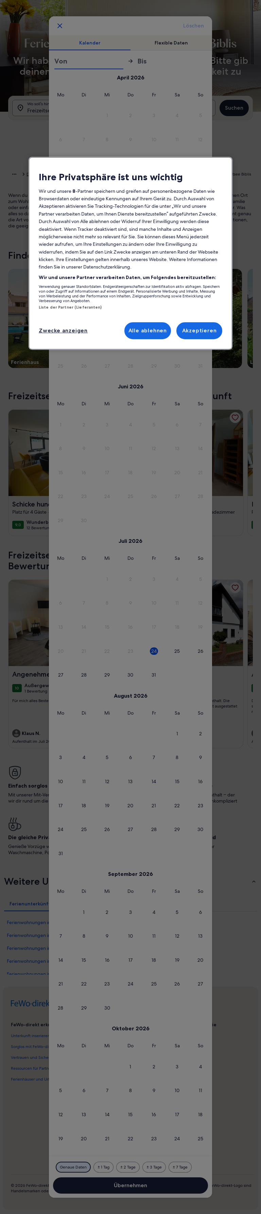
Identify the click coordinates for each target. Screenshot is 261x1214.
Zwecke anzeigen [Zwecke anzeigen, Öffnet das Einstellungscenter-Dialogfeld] (63, 330)
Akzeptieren (199, 330)
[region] (130, 253)
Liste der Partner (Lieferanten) (70, 307)
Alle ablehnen (147, 330)
